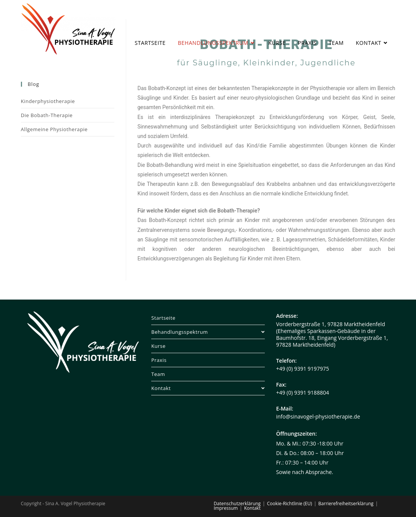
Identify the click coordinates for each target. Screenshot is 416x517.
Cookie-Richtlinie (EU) (289, 503)
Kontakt (207, 388)
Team (158, 374)
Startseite (163, 317)
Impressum (226, 508)
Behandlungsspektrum (207, 331)
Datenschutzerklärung (237, 503)
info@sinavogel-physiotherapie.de (318, 416)
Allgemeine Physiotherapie (54, 129)
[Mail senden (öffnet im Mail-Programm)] (391, 15)
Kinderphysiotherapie (48, 101)
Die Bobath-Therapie (47, 115)
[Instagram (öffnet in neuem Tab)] (378, 15)
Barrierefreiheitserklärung (345, 503)
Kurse (158, 346)
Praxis (158, 360)
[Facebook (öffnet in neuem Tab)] (365, 15)
